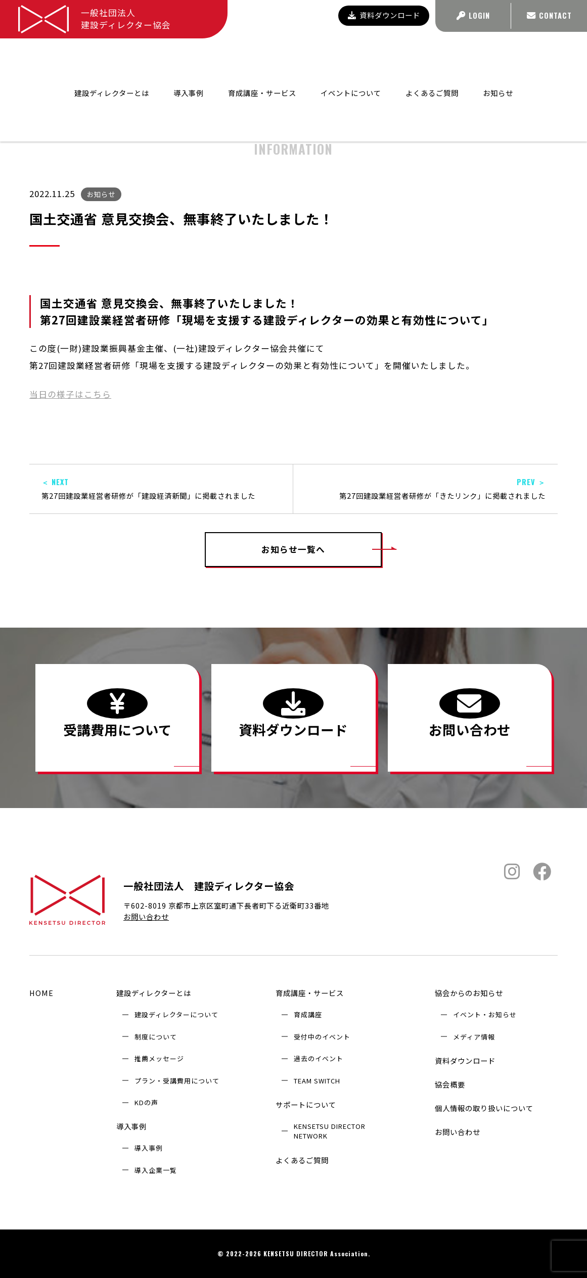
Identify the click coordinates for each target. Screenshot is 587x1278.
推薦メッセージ (159, 1058)
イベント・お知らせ (485, 1014)
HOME (41, 992)
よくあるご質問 (432, 57)
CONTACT (549, 15)
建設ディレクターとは (153, 992)
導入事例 (131, 1126)
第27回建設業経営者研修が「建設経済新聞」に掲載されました (161, 489)
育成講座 (308, 1014)
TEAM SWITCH (317, 1080)
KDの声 (146, 1102)
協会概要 (450, 1084)
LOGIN (473, 15)
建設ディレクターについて (176, 1014)
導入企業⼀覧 (155, 1170)
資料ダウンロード (384, 15)
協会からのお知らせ (385, 84)
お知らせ (498, 57)
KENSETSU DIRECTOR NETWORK (330, 1131)
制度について (155, 1037)
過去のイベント (318, 1058)
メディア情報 (474, 1037)
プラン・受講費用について (176, 1080)
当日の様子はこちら (70, 394)
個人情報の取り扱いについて (484, 1108)
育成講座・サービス (310, 992)
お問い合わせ (146, 916)
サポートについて (306, 1104)
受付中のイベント (322, 1037)
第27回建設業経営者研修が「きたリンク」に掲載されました (425, 489)
